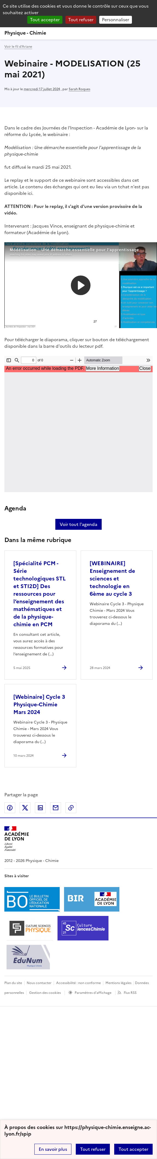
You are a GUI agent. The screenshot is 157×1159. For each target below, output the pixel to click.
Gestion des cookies (45, 992)
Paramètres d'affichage (93, 992)
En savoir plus (53, 1149)
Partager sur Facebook (9, 807)
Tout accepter (133, 1149)
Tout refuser (92, 1149)
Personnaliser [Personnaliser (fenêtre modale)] (115, 19)
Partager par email (55, 807)
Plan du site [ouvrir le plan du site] (13, 983)
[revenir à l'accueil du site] (78, 33)
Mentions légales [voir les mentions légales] (118, 983)
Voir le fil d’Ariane (18, 46)
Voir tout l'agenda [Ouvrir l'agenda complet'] (78, 524)
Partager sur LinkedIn (40, 807)
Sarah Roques (79, 89)
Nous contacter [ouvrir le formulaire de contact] (39, 983)
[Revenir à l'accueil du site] (16, 838)
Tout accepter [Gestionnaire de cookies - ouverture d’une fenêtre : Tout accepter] (45, 19)
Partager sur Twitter (25, 807)
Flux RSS (130, 992)
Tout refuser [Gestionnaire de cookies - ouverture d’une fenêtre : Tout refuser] (80, 19)
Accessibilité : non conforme (78, 983)
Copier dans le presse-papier (70, 807)
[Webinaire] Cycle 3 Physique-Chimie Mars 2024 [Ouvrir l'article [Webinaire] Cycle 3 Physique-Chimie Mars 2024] (39, 704)
